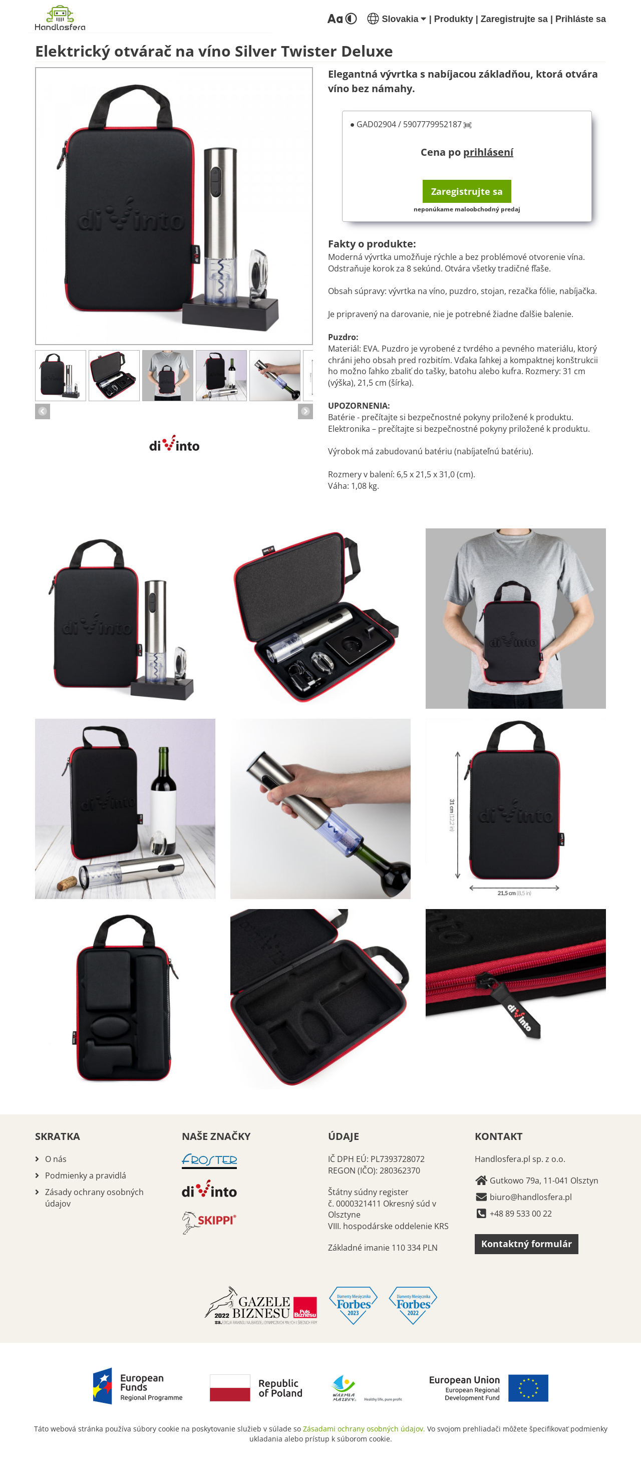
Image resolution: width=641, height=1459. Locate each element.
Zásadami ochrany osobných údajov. (364, 1428)
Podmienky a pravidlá (85, 1175)
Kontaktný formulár (526, 1244)
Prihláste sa (580, 19)
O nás (56, 1158)
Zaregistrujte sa (514, 19)
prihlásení (488, 152)
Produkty (453, 19)
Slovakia (396, 19)
